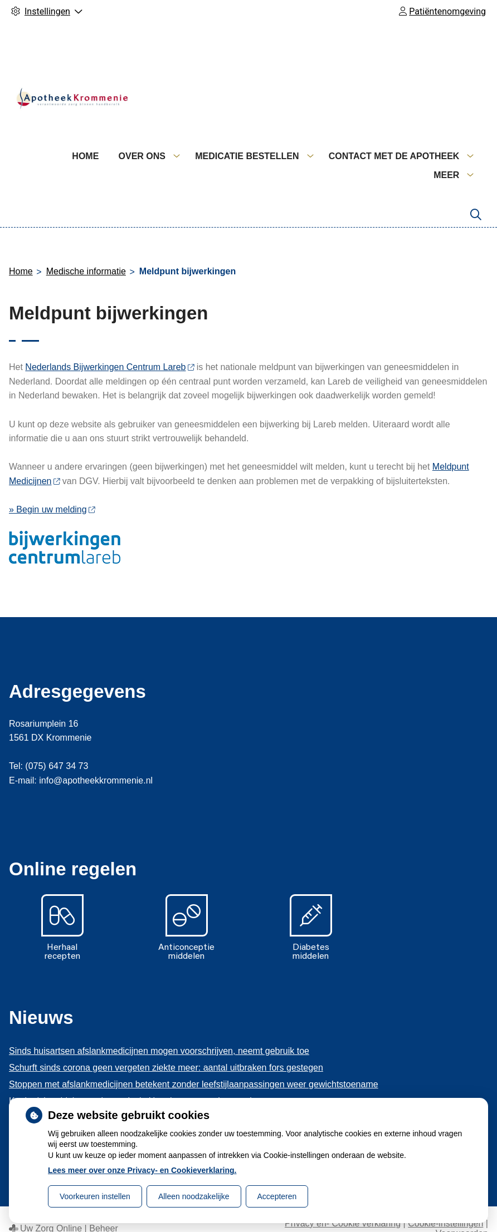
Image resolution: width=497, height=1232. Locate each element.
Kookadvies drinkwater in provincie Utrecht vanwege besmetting (135, 1082)
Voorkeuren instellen (95, 1196)
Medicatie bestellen (352, 156)
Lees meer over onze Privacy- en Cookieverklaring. (142, 1170)
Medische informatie (86, 252)
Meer (446, 156)
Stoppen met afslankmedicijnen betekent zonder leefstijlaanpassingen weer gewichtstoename (193, 1065)
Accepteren (277, 1196)
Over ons (246, 156)
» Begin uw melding (52, 490)
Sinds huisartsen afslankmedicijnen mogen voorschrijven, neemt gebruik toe (159, 1032)
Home (190, 156)
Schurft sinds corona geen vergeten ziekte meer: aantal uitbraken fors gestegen (166, 1048)
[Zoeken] (476, 196)
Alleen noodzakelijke (194, 1196)
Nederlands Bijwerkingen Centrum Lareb (109, 348)
